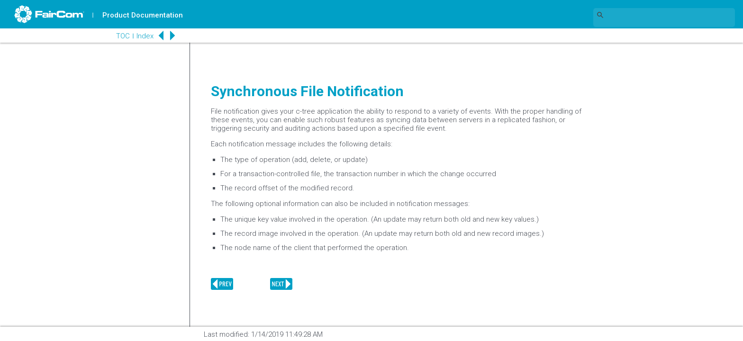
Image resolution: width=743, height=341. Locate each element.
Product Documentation (142, 15)
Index (145, 36)
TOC (123, 36)
